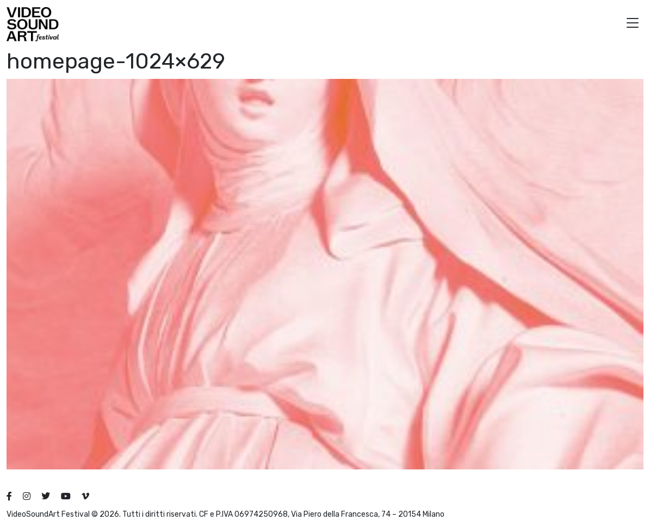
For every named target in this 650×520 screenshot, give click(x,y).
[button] (632, 24)
